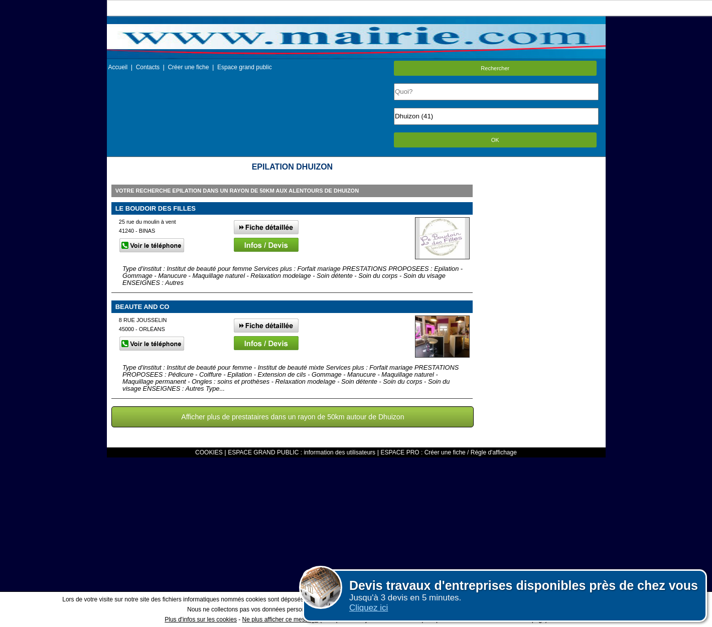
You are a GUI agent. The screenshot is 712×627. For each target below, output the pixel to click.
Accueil (118, 67)
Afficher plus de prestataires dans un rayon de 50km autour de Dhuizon (292, 417)
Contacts (148, 67)
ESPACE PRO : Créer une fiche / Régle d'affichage (449, 452)
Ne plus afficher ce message (280, 619)
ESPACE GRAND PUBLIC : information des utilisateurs (301, 452)
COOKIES (209, 452)
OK (495, 140)
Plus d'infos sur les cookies (201, 619)
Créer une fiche (188, 67)
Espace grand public (244, 67)
